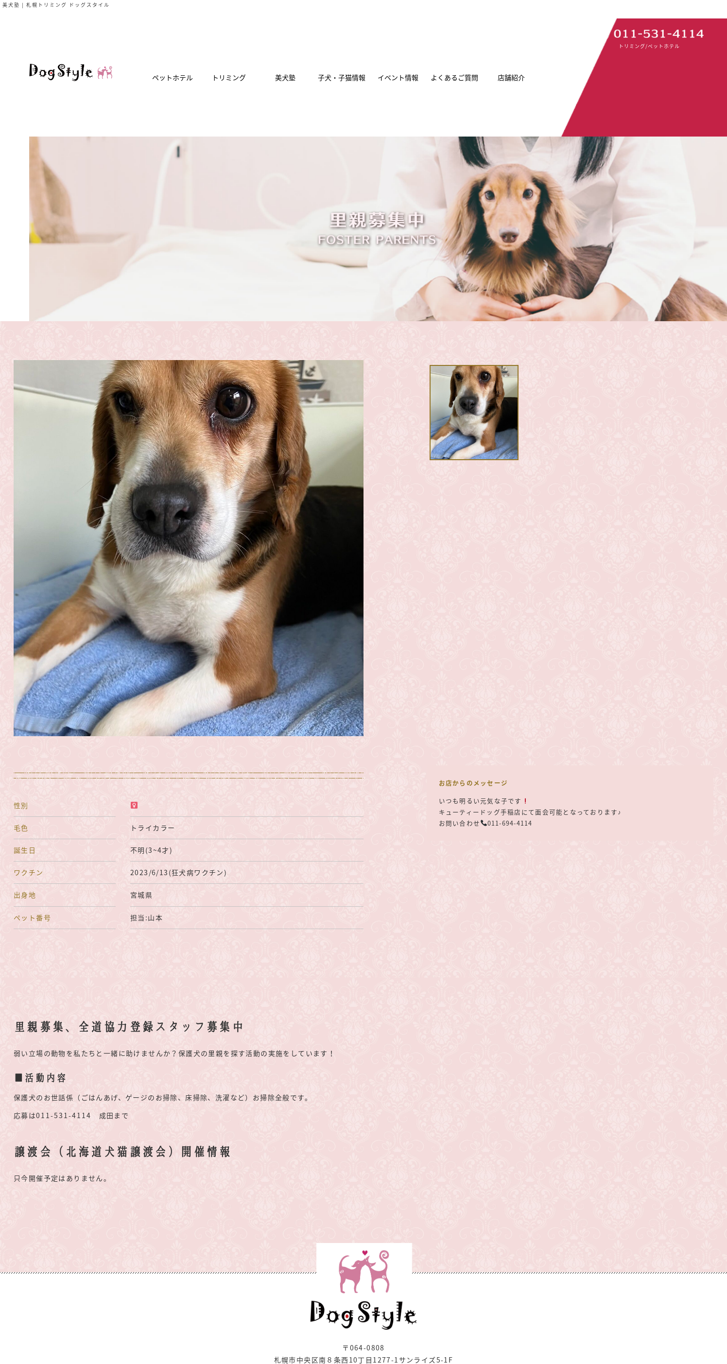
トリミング (229, 77)
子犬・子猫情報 (341, 77)
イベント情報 (398, 77)
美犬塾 (285, 77)
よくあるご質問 (454, 77)
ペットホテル (172, 77)
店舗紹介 (511, 77)
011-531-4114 (63, 1115)
